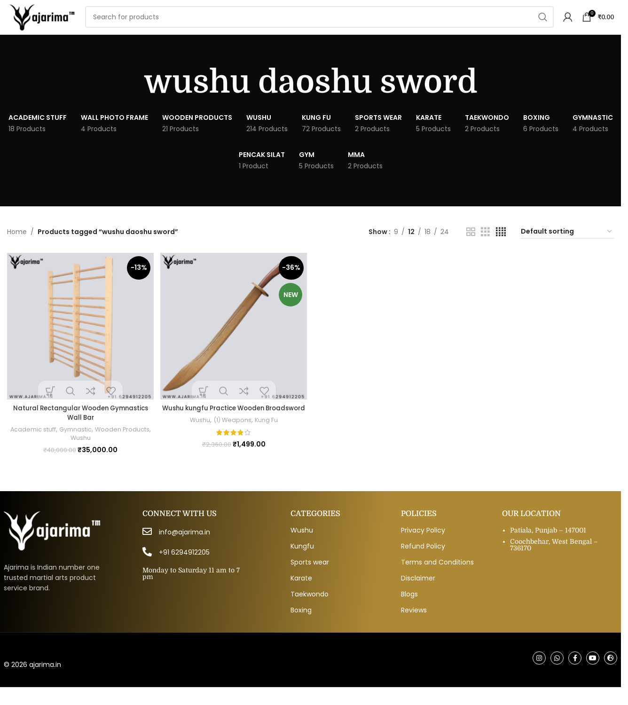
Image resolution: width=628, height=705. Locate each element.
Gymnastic (91, 441)
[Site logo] (58, 24)
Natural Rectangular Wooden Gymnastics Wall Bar (79, 425)
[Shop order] (567, 246)
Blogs (409, 610)
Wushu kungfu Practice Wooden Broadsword (234, 425)
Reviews (414, 626)
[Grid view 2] (470, 246)
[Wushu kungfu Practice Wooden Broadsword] (233, 339)
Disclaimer (418, 594)
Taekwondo (309, 610)
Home (17, 246)
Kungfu (302, 562)
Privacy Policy (423, 546)
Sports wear (309, 578)
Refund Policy (423, 562)
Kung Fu (267, 441)
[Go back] (132, 96)
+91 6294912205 (184, 568)
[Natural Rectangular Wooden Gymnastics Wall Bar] (79, 339)
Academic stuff (46, 441)
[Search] (336, 24)
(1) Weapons (231, 441)
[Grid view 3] (485, 246)
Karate (301, 594)
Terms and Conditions (437, 578)
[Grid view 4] (501, 246)
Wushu (95, 450)
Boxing (301, 626)
